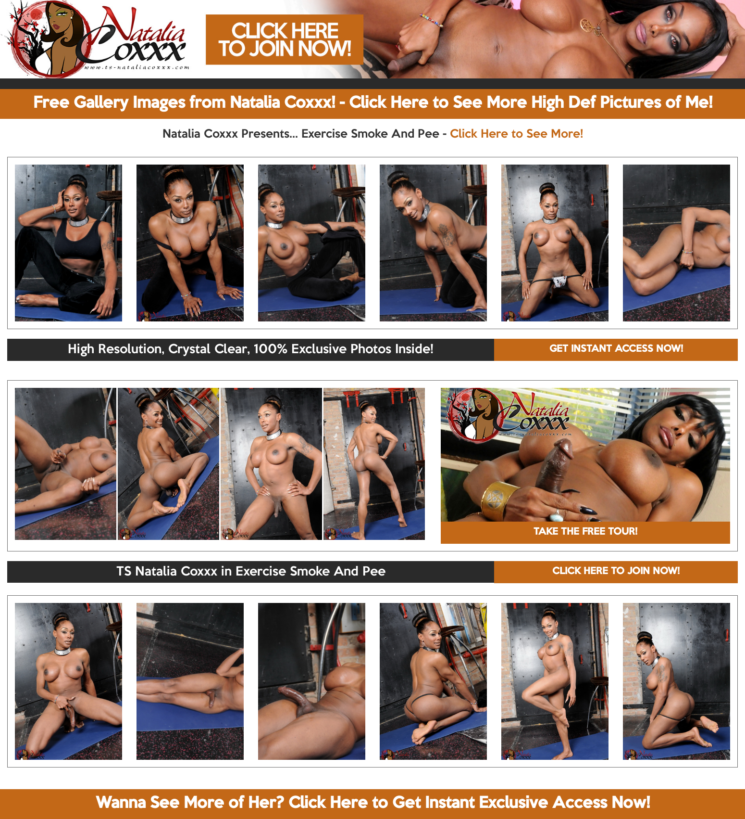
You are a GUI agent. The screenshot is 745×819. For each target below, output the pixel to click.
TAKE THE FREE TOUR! (585, 532)
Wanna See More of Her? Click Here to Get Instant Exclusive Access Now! (373, 803)
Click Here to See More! (516, 134)
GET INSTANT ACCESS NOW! (616, 349)
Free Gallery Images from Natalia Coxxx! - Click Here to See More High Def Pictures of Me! (372, 103)
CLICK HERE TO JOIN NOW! (616, 571)
